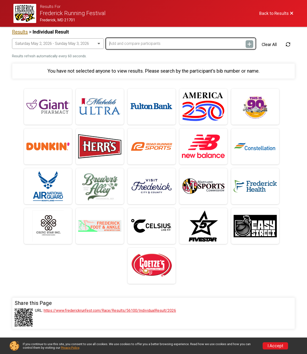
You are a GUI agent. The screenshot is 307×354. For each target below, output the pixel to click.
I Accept (275, 345)
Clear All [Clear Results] (269, 44)
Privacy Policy (70, 347)
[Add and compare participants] (180, 43)
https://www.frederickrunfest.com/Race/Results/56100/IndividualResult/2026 (110, 310)
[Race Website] (26, 13)
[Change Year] (58, 43)
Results (20, 32)
